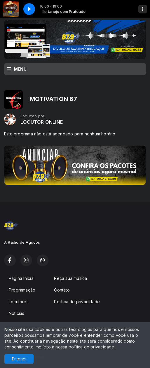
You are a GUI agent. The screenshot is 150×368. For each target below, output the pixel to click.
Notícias (17, 313)
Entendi (19, 358)
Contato (61, 289)
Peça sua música (70, 278)
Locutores (19, 301)
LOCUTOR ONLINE (41, 122)
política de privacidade (91, 346)
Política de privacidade (77, 301)
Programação (22, 289)
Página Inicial (21, 278)
